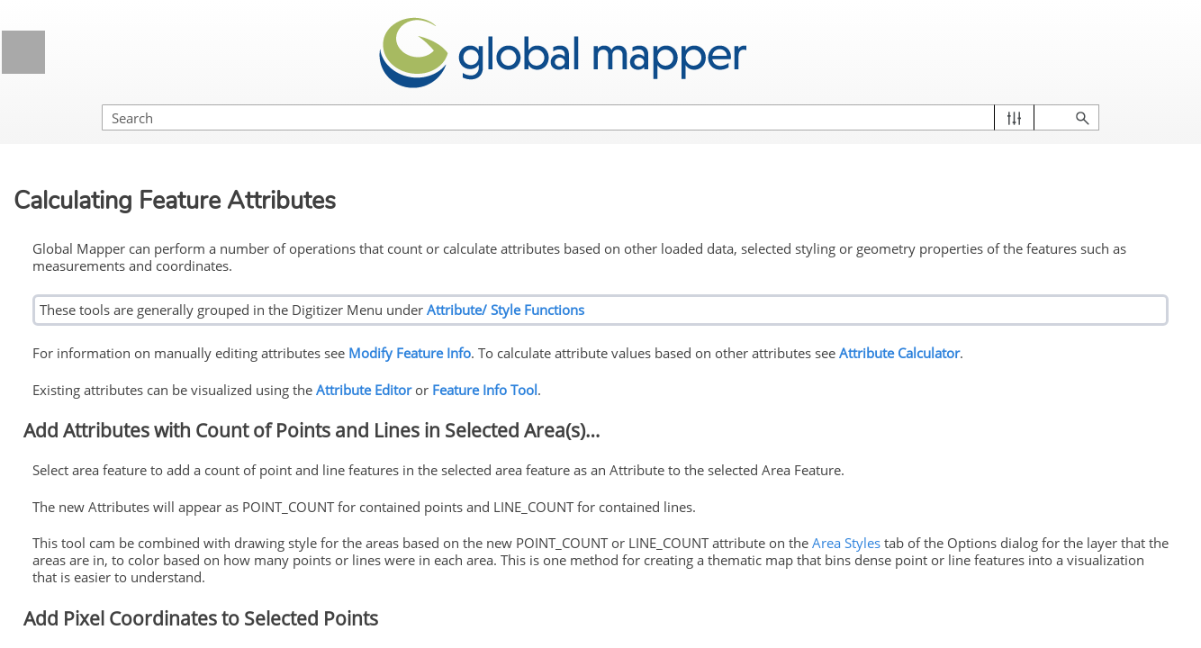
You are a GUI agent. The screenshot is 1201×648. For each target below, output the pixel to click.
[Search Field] (1007, 99)
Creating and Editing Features (147, 355)
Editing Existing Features (166, 478)
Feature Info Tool (787, 381)
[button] (1102, 99)
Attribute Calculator (395, 347)
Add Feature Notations (152, 544)
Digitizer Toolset (166, 288)
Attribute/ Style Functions (808, 288)
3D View (160, 204)
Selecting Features (114, 322)
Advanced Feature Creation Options (166, 434)
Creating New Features (166, 389)
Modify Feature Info (173, 511)
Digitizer (160, 250)
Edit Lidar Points (134, 578)
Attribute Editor (666, 381)
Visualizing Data (160, 160)
